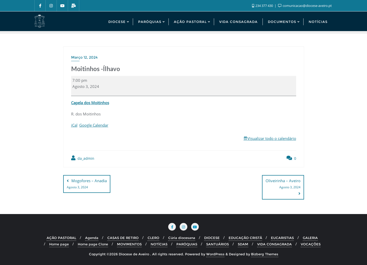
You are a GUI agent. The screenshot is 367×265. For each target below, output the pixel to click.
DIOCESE (212, 238)
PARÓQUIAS (186, 244)
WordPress (215, 254)
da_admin (82, 158)
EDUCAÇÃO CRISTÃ (245, 238)
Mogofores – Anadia (87, 184)
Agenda (91, 238)
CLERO (153, 238)
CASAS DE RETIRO (123, 238)
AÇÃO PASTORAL (61, 238)
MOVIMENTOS (129, 244)
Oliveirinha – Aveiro (283, 184)
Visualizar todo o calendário (271, 138)
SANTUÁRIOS (217, 244)
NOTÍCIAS (159, 244)
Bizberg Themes (264, 254)
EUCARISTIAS (282, 238)
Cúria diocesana (181, 238)
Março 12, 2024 (84, 57)
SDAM (243, 244)
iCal (74, 125)
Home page (59, 244)
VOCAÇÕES (311, 244)
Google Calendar (93, 125)
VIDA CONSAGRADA (274, 244)
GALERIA (310, 238)
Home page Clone (93, 244)
